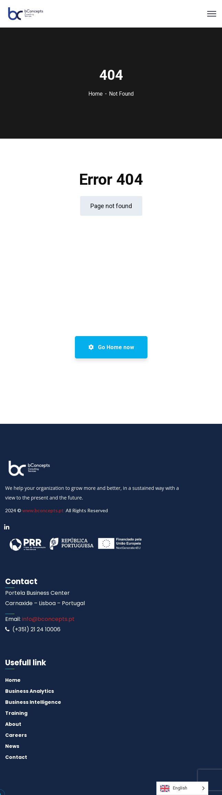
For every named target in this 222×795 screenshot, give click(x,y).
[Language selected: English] (182, 788)
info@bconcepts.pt (48, 619)
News (12, 746)
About (13, 724)
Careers (16, 735)
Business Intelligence (33, 702)
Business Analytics (29, 691)
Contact (16, 757)
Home (95, 93)
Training (16, 713)
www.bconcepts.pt (43, 510)
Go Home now (111, 347)
